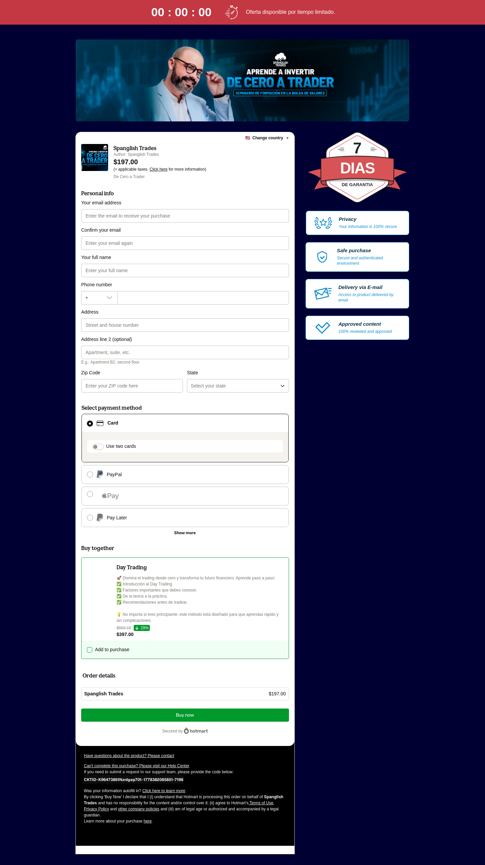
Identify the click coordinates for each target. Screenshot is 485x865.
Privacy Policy (96, 809)
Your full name (96, 257)
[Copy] (134, 779)
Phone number (96, 284)
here (147, 821)
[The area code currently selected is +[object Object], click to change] (99, 298)
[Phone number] (203, 298)
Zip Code (90, 372)
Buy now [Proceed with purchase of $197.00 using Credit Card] (185, 715)
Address (89, 312)
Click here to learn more (163, 790)
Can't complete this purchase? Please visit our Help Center (136, 765)
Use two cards (121, 446)
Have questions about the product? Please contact (129, 755)
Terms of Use (261, 803)
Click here (158, 169)
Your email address (101, 202)
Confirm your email (101, 230)
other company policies (138, 809)
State (192, 372)
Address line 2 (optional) (106, 339)
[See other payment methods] (185, 533)
